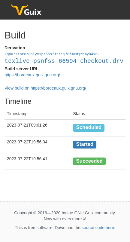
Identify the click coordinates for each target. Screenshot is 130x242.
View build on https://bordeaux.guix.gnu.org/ (45, 87)
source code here (98, 227)
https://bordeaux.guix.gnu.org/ (32, 74)
